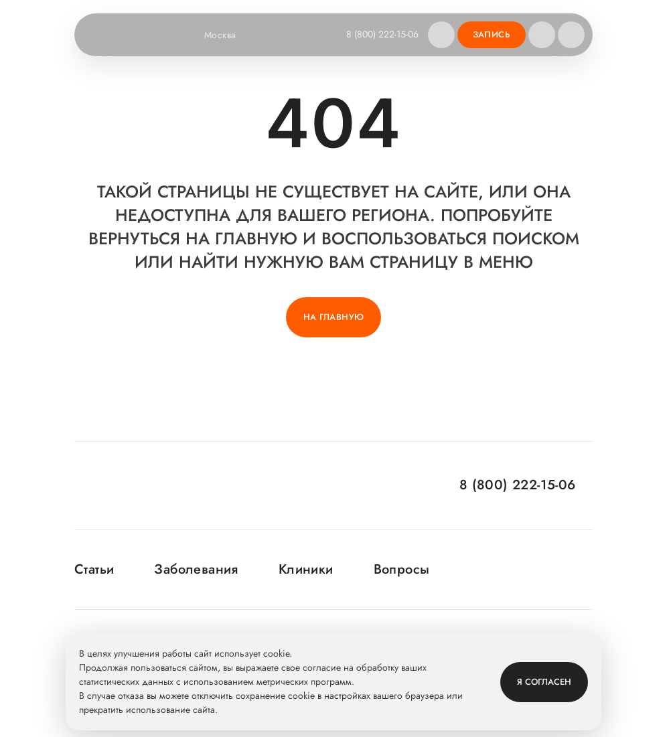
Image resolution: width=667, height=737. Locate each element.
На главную (333, 317)
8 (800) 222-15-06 (382, 34)
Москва (228, 35)
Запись (491, 34)
